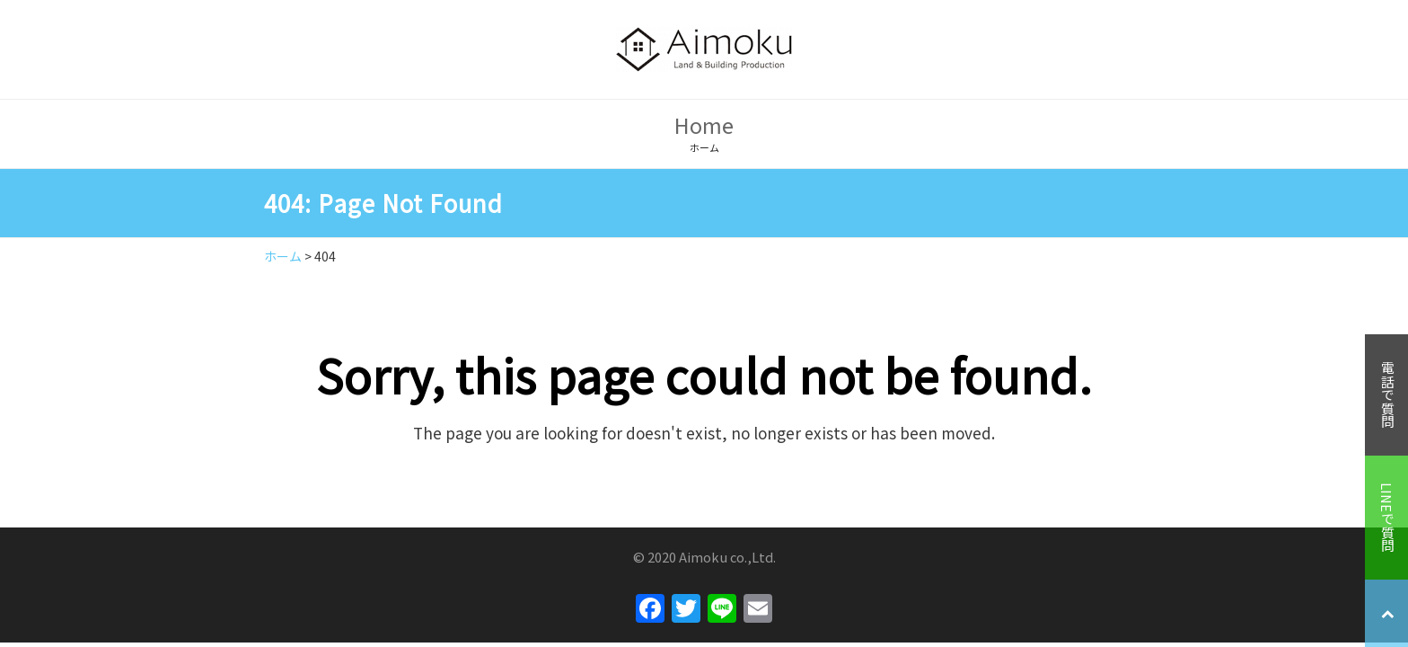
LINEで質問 (1386, 518)
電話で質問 (1386, 395)
